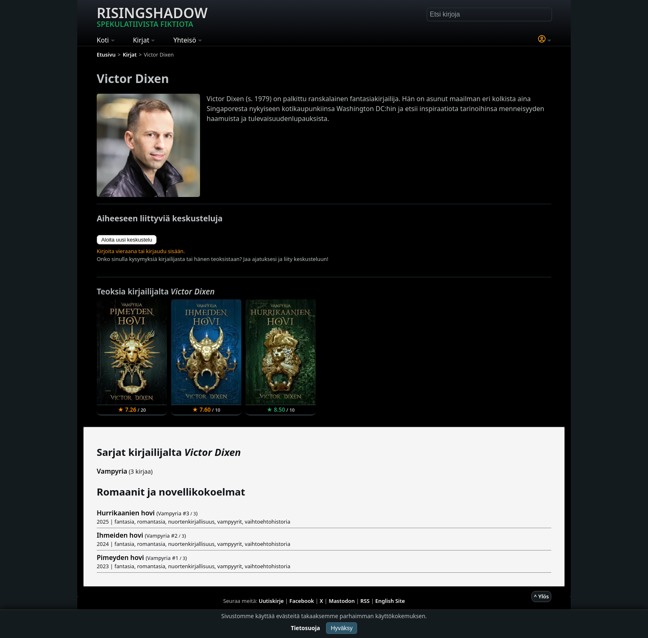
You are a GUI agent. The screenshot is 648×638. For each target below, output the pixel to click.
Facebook (301, 601)
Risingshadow (152, 16)
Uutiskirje (271, 601)
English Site (390, 601)
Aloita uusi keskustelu (126, 240)
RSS (364, 601)
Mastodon (342, 601)
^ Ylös (541, 596)
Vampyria (112, 471)
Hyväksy (342, 628)
